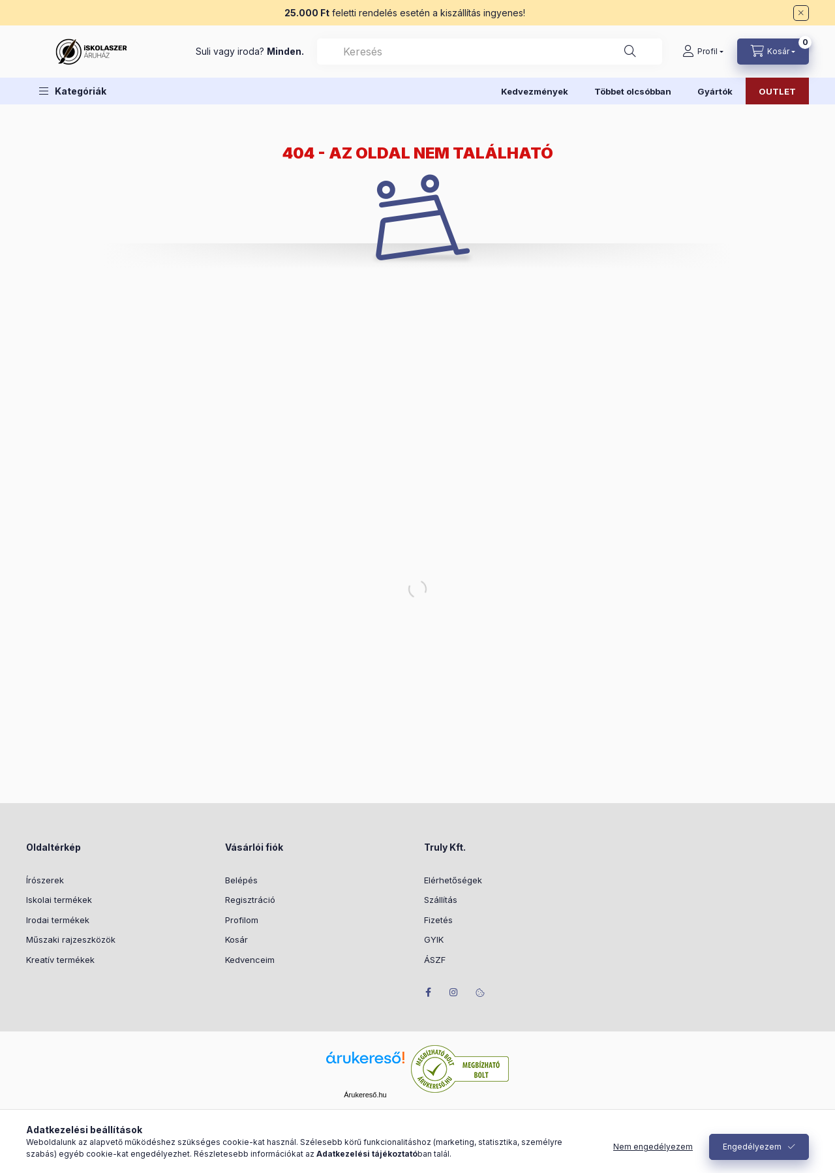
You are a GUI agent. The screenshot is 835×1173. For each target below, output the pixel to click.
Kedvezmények (534, 91)
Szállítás (440, 899)
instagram (454, 992)
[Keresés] (630, 51)
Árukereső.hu (365, 1095)
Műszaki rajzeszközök (70, 939)
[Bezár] (801, 13)
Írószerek (45, 880)
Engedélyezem (752, 1146)
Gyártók (715, 91)
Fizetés (438, 920)
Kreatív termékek (60, 959)
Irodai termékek (57, 920)
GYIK (434, 939)
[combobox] (489, 51)
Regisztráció (250, 899)
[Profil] (703, 51)
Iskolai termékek (59, 899)
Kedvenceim (250, 959)
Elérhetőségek (453, 880)
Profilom (241, 920)
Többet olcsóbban (632, 91)
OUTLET (777, 91)
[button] (72, 91)
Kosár (236, 939)
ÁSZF (435, 959)
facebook (428, 992)
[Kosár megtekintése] (773, 51)
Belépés (241, 880)
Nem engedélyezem (653, 1146)
